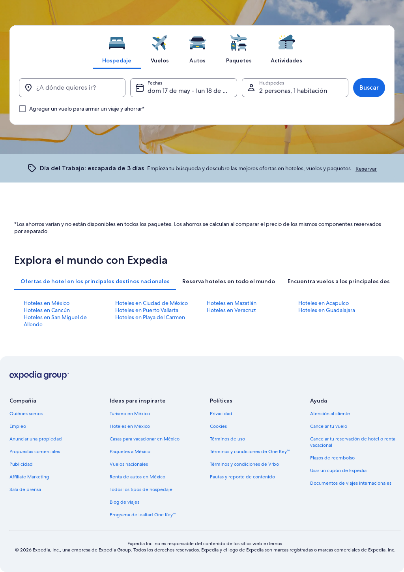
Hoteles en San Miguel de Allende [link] (55, 321)
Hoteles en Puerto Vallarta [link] (146, 310)
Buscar (369, 87)
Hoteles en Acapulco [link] (323, 303)
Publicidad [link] (21, 464)
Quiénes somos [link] (26, 413)
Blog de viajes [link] (124, 502)
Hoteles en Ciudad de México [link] (151, 303)
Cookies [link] (218, 426)
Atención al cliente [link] (330, 413)
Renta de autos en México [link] (137, 477)
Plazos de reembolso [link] (332, 458)
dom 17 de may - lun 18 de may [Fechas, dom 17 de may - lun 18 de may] (191, 91)
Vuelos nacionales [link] (129, 464)
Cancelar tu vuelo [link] (328, 426)
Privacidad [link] (221, 413)
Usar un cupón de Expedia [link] (338, 470)
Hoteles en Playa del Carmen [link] (150, 317)
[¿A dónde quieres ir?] (72, 87)
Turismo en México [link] (130, 413)
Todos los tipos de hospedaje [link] (141, 489)
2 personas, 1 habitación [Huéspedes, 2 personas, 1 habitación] (293, 91)
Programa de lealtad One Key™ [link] (143, 515)
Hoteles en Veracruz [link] (231, 310)
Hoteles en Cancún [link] (47, 310)
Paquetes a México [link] (130, 451)
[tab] (117, 47)
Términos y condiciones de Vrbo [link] (244, 464)
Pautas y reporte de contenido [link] (242, 477)
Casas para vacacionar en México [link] (145, 439)
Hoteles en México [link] (46, 303)
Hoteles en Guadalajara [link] (326, 310)
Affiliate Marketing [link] (29, 477)
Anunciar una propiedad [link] (35, 439)
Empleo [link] (17, 426)
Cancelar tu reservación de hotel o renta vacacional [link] (352, 442)
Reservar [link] (366, 168)
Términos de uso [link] (227, 439)
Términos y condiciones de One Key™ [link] (250, 451)
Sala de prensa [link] (25, 489)
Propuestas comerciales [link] (34, 451)
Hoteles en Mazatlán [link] (231, 303)
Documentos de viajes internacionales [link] (350, 483)
